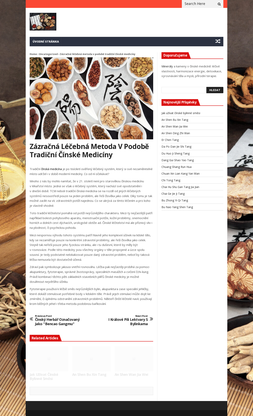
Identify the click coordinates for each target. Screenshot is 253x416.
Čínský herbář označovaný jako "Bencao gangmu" (58, 320)
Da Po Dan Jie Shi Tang (176, 146)
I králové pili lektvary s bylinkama (124, 320)
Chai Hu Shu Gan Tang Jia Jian (180, 187)
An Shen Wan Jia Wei (131, 374)
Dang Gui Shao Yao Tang (177, 160)
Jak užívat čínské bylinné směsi (44, 376)
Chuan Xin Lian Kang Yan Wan (180, 173)
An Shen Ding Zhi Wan (175, 133)
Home (33, 54)
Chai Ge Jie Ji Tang (173, 193)
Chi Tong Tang (170, 180)
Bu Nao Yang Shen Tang (177, 207)
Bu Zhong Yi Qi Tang (174, 200)
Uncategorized (48, 54)
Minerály (167, 66)
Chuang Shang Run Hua (176, 167)
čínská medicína (51, 169)
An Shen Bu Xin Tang (89, 374)
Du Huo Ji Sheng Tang (175, 153)
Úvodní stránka (46, 41)
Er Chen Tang (170, 140)
